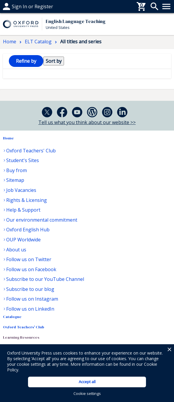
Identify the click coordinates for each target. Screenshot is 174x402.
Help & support (20, 6)
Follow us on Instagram (32, 299)
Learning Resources (21, 337)
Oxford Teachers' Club (31, 150)
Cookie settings (87, 393)
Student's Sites (22, 160)
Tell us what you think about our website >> (87, 122)
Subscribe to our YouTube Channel (45, 279)
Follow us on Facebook (31, 269)
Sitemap (15, 180)
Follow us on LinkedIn (30, 309)
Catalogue (12, 316)
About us (16, 249)
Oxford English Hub (28, 229)
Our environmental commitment (41, 220)
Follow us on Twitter (28, 259)
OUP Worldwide (23, 239)
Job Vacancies (21, 190)
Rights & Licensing (26, 200)
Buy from (16, 170)
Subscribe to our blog (30, 289)
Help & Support (23, 210)
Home (8, 138)
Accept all (87, 381)
